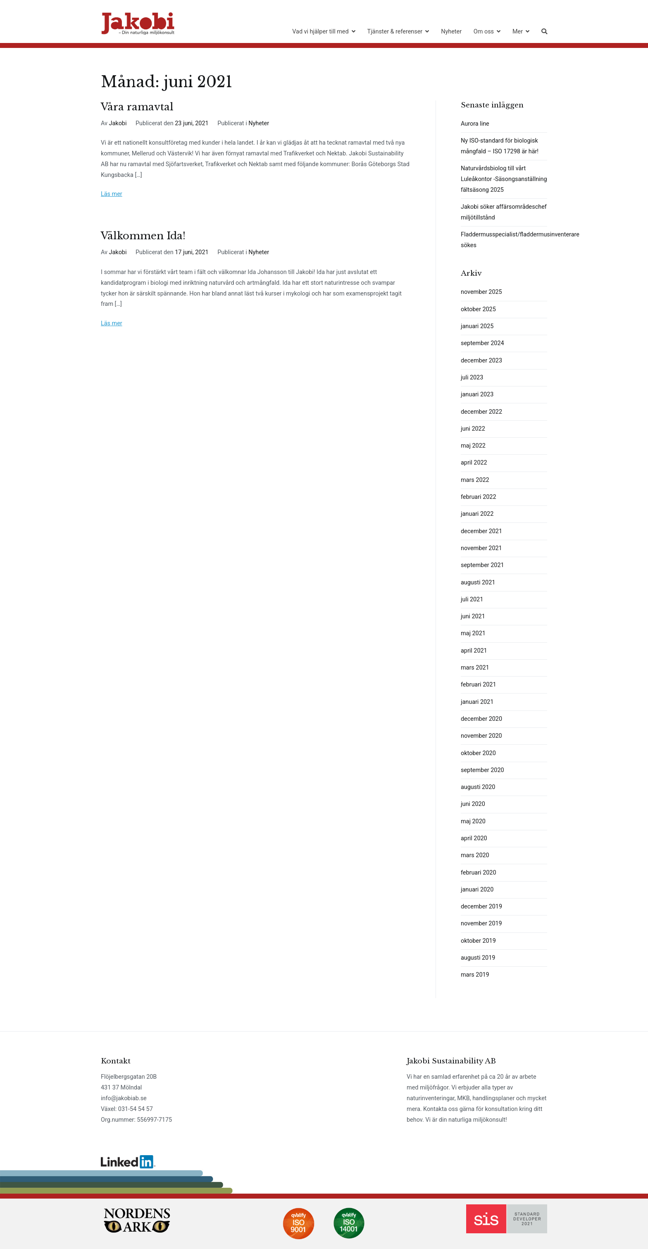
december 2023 (481, 360)
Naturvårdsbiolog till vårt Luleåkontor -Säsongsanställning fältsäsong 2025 (504, 179)
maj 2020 (473, 821)
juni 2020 (473, 804)
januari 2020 (477, 889)
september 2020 (482, 770)
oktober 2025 (478, 309)
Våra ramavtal (137, 107)
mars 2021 (475, 667)
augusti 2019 (478, 957)
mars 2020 (475, 855)
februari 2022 (478, 497)
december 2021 (481, 531)
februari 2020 (478, 872)
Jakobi (118, 123)
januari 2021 (477, 702)
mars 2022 (475, 480)
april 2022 (474, 462)
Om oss (484, 31)
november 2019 (481, 923)
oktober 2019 (478, 940)
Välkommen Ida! (143, 236)
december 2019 (481, 906)
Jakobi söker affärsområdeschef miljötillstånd (504, 212)
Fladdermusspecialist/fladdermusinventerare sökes (504, 240)
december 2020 (481, 718)
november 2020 (481, 735)
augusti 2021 (478, 582)
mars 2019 (475, 974)
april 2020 (474, 838)
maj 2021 (473, 633)
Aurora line (475, 123)
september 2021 (482, 565)
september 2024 (482, 343)
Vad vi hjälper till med (320, 31)
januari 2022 (477, 513)
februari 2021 (478, 684)
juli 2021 (472, 599)
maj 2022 (473, 445)
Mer (517, 31)
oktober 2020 (478, 753)
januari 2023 (477, 394)
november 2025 (481, 292)
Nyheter (451, 31)
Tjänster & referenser (395, 31)
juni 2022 (473, 428)
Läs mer (111, 194)
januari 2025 (477, 326)
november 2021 (481, 548)
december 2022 (481, 411)
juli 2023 (472, 377)
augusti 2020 (478, 787)
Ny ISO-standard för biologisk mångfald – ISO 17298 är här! (499, 146)
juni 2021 (473, 616)
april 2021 (474, 650)
